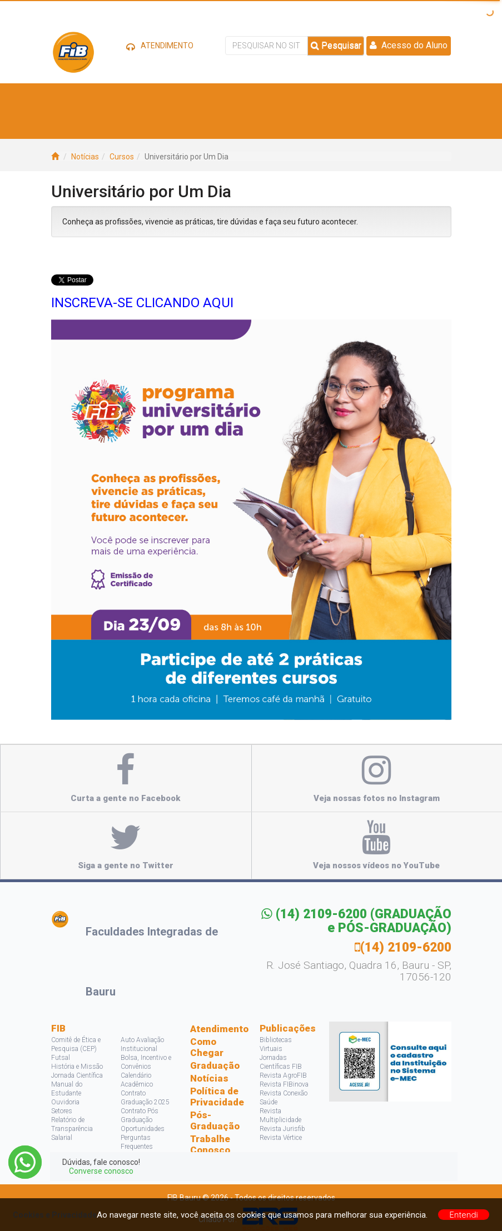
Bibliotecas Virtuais (276, 1044)
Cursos (162, 97)
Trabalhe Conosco (210, 1144)
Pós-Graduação (215, 1120)
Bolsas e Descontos (296, 97)
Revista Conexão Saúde (283, 1097)
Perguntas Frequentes (137, 1142)
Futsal (60, 1058)
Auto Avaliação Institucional (142, 1044)
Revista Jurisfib (282, 1129)
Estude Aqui (115, 97)
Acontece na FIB (96, 125)
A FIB (73, 97)
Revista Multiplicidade (280, 1115)
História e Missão (77, 1066)
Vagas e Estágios (216, 97)
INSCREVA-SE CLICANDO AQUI (142, 303)
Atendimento (216, 1028)
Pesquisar (336, 45)
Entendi (463, 1214)
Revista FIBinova (284, 1084)
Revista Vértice (281, 1138)
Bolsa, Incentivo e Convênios (146, 1062)
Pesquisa (362, 97)
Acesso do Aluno (409, 45)
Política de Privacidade (216, 1096)
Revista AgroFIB (283, 1075)
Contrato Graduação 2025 (145, 1097)
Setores (61, 1111)
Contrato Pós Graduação (139, 1115)
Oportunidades (143, 1129)
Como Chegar (206, 1047)
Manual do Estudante (66, 1088)
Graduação (215, 1065)
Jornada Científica (77, 1075)
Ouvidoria (65, 1102)
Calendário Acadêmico (137, 1080)
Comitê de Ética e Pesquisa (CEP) (76, 1044)
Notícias (85, 156)
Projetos (408, 97)
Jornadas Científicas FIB (281, 1062)
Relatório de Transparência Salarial (72, 1129)
